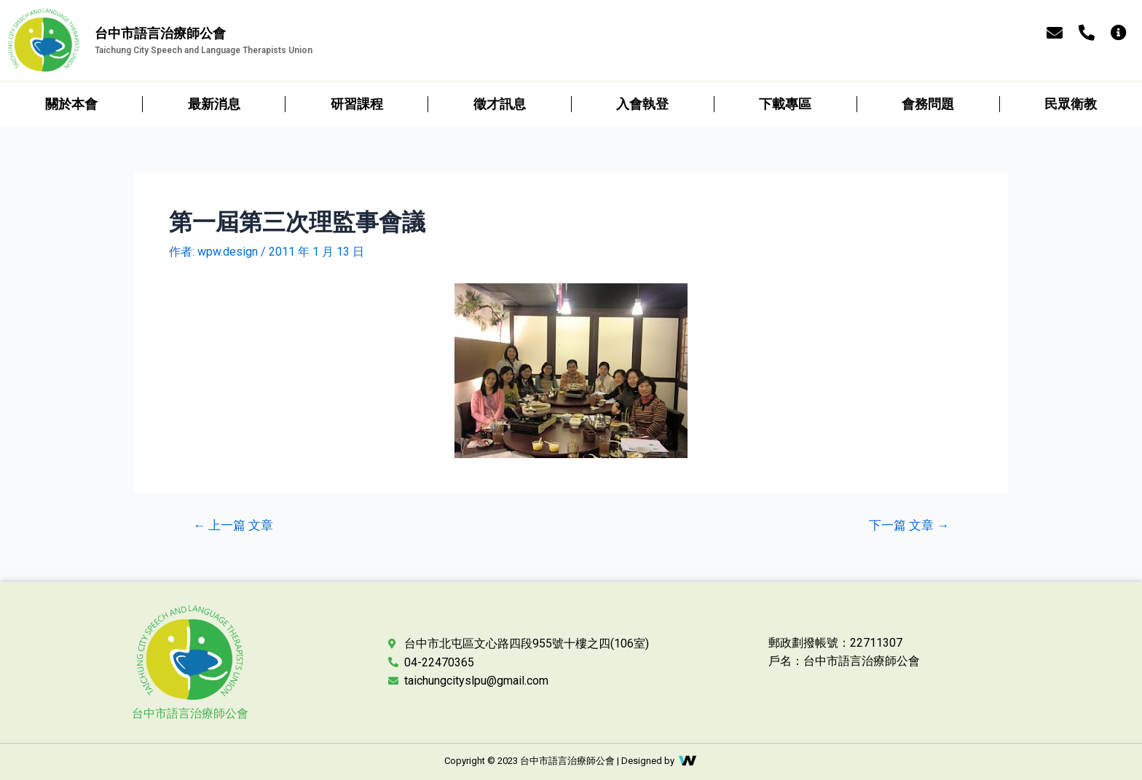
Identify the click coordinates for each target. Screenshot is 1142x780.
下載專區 (785, 103)
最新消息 (214, 103)
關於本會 (71, 103)
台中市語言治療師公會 (190, 713)
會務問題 (928, 103)
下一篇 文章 (909, 525)
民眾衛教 (1070, 103)
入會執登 (642, 103)
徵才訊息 (499, 103)
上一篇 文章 (233, 525)
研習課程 (357, 103)
